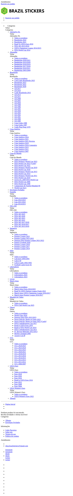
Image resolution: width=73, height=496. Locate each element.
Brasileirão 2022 (20, 84)
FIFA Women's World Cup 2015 (25, 172)
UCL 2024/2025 (20, 346)
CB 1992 (17, 115)
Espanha (13, 192)
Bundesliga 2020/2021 (22, 60)
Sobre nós (9, 432)
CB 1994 (17, 111)
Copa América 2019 (21, 143)
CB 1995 (17, 109)
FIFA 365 (13, 206)
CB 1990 (17, 119)
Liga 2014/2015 (20, 204)
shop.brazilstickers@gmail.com (16, 446)
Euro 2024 (18, 374)
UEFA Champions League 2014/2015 (27, 48)
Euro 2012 (18, 382)
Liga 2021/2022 (20, 202)
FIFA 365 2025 (19, 214)
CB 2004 (17, 103)
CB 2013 (17, 95)
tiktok (7, 454)
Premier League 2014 (22, 249)
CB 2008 (17, 99)
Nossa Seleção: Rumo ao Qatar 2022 (27, 319)
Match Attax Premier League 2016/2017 (28, 295)
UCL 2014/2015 (20, 358)
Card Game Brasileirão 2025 (24, 80)
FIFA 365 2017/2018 (21, 222)
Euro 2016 (18, 378)
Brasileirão (14, 72)
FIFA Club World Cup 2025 (24, 305)
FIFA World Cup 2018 (22, 170)
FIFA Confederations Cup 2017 (25, 323)
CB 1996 (17, 107)
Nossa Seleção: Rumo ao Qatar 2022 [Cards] (30, 321)
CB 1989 (17, 121)
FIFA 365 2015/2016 (21, 46)
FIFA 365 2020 (19, 216)
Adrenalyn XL (15, 32)
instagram (8, 450)
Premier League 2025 (22, 236)
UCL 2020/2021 (20, 352)
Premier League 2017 (22, 246)
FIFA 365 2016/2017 (21, 224)
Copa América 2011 (21, 149)
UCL (11, 338)
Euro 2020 (18, 376)
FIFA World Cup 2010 (22, 178)
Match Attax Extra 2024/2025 (25, 289)
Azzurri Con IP (19, 336)
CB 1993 (17, 113)
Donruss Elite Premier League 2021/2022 (29, 240)
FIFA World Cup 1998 (22, 184)
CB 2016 (17, 91)
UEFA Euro (14, 366)
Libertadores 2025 (20, 275)
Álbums (13, 398)
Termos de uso (10, 434)
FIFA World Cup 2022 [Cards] (25, 163)
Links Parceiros (11, 430)
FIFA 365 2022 (19, 220)
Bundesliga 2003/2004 (22, 70)
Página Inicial (10, 404)
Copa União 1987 (20, 125)
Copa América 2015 (21, 147)
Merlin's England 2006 (22, 334)
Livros (12, 279)
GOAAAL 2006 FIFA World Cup (26, 180)
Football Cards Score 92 (23, 265)
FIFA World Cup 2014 (22, 50)
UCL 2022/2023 (20, 350)
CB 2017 (17, 89)
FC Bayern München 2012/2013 (25, 332)
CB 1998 (17, 105)
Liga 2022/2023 (20, 200)
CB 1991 (17, 117)
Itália (12, 251)
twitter (7, 458)
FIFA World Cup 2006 (22, 182)
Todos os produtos (20, 38)
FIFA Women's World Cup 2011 (25, 176)
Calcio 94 (17, 261)
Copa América (15, 129)
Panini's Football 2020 (22, 242)
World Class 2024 (20, 315)
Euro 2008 (18, 384)
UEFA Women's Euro (17, 388)
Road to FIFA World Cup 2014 (25, 327)
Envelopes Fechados (17, 190)
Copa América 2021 (21, 139)
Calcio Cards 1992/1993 (23, 263)
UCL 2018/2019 (20, 354)
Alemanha (13, 52)
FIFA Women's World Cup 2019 (25, 168)
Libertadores (14, 267)
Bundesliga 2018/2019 (22, 64)
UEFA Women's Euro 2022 (24, 396)
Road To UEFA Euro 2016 (23, 44)
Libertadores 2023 (20, 277)
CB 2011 (17, 97)
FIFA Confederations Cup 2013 (25, 330)
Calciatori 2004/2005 (22, 259)
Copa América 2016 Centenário (25, 145)
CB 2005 (17, 101)
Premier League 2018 (22, 244)
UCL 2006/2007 (20, 364)
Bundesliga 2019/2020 (22, 62)
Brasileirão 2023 (20, 42)
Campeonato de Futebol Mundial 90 (27, 186)
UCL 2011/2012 (20, 362)
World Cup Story (20, 188)
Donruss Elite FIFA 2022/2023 (25, 317)
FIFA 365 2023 (19, 218)
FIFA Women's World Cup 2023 (25, 161)
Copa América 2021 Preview (24, 141)
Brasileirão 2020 (20, 87)
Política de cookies (12, 436)
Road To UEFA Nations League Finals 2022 (30, 291)
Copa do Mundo (15, 153)
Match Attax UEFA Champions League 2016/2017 (32, 293)
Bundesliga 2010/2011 (22, 68)
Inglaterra (13, 228)
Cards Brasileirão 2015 (22, 93)
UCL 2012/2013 (20, 360)
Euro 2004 (18, 386)
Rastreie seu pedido (8, 4)
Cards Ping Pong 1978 (22, 127)
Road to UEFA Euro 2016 (23, 325)
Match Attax (14, 281)
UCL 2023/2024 (20, 348)
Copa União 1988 (20, 123)
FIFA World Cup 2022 (22, 165)
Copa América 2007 (21, 151)
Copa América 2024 (21, 137)
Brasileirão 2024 (20, 40)
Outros (12, 307)
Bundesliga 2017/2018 (22, 66)
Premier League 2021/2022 (24, 238)
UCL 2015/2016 (20, 356)
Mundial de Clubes (16, 297)
